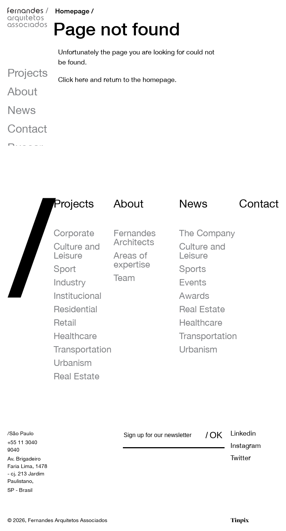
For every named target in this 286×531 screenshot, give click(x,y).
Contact (27, 128)
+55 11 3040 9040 (22, 446)
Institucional (77, 295)
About (22, 91)
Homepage (72, 11)
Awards (194, 295)
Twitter (241, 458)
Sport (65, 268)
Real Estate (76, 376)
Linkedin (243, 433)
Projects (27, 72)
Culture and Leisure (77, 250)
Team (124, 277)
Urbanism (73, 362)
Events (192, 282)
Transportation (82, 349)
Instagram (246, 445)
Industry (70, 282)
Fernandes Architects (135, 237)
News (21, 109)
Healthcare (75, 336)
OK (216, 435)
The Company (207, 233)
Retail (65, 322)
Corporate (74, 233)
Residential (75, 309)
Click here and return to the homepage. (117, 79)
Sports (192, 268)
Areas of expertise (132, 259)
